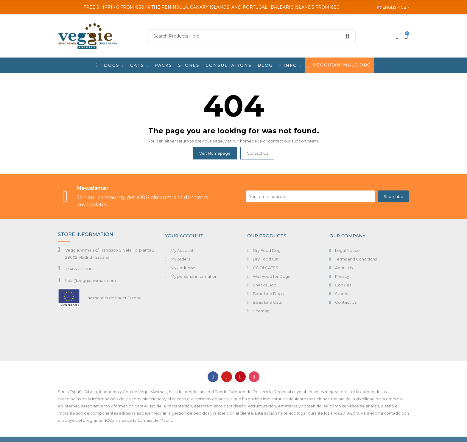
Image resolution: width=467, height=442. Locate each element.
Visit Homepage (215, 153)
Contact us (257, 153)
